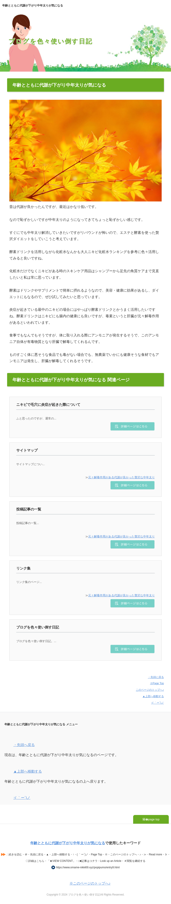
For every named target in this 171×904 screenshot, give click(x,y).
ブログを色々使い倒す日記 (50, 41)
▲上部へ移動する (153, 696)
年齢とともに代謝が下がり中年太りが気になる (67, 843)
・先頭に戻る (156, 677)
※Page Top (157, 683)
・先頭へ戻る (24, 745)
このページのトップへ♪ (150, 689)
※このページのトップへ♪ (89, 883)
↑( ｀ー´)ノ (157, 702)
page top (154, 819)
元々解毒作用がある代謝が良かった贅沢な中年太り (121, 477)
